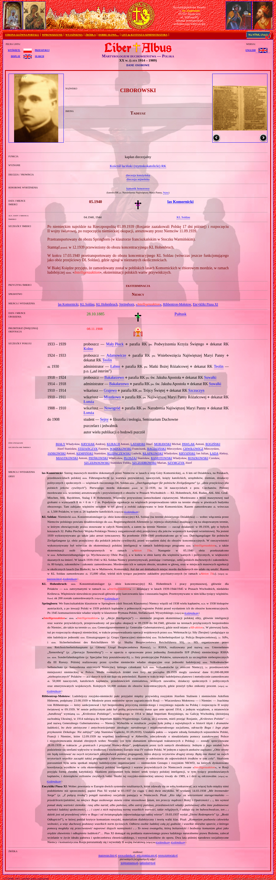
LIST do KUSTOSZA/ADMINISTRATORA (144, 34)
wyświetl (14, 50)
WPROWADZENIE (52, 34)
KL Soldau (87, 304)
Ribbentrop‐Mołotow (177, 304)
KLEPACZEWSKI (119, 453)
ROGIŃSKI (212, 444)
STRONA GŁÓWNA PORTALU (22, 34)
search (39, 56)
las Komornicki (68, 304)
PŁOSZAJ (130, 458)
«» (148, 304)
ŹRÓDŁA (90, 34)
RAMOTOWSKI (161, 458)
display (15, 56)
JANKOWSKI (57, 453)
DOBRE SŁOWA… (109, 34)
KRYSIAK (88, 444)
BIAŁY (60, 444)
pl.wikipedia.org (131, 512)
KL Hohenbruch (107, 304)
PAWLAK (188, 444)
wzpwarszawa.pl (129, 862)
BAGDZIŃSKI (156, 448)
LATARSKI (138, 444)
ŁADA (214, 453)
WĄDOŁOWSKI (120, 448)
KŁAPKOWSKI (153, 453)
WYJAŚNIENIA (74, 34)
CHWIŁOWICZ (193, 448)
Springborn (126, 304)
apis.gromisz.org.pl (147, 855)
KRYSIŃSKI (187, 453)
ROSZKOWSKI (198, 458)
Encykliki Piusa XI (205, 304)
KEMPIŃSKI (84, 453)
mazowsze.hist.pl (54, 579)
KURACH (113, 444)
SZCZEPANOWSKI (97, 462)
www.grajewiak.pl (167, 855)
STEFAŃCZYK (88, 448)
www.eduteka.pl (126, 855)
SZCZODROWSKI (144, 462)
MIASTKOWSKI (67, 458)
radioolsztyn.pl (147, 862)
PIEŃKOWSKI (98, 458)
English (251, 50)
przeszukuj (42, 50)
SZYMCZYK (176, 462)
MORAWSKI (162, 444)
